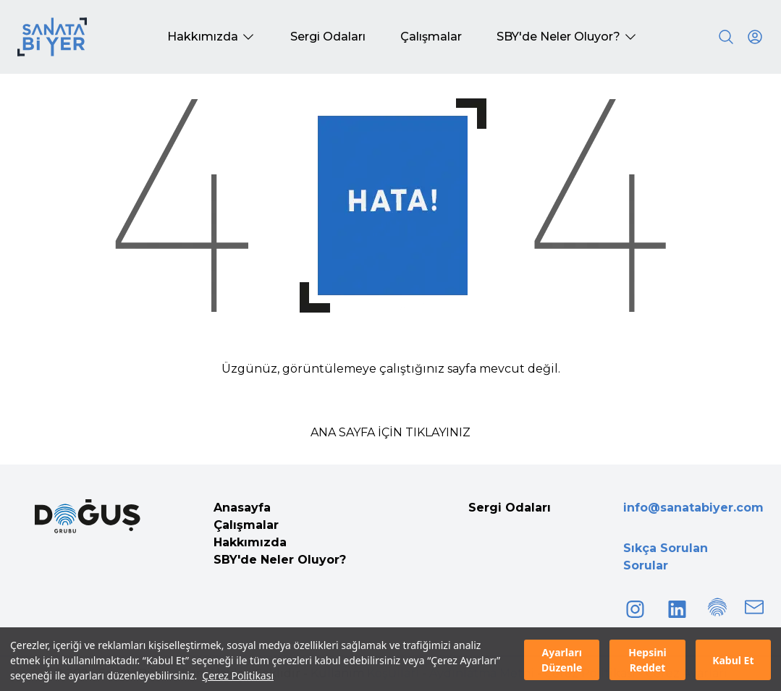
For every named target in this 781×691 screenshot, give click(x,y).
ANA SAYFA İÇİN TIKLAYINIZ (390, 432)
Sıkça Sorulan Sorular (665, 556)
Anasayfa (242, 507)
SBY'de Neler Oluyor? (280, 560)
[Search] (726, 37)
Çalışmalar (246, 525)
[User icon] (755, 37)
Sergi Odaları (509, 507)
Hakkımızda (250, 542)
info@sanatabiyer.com (693, 507)
